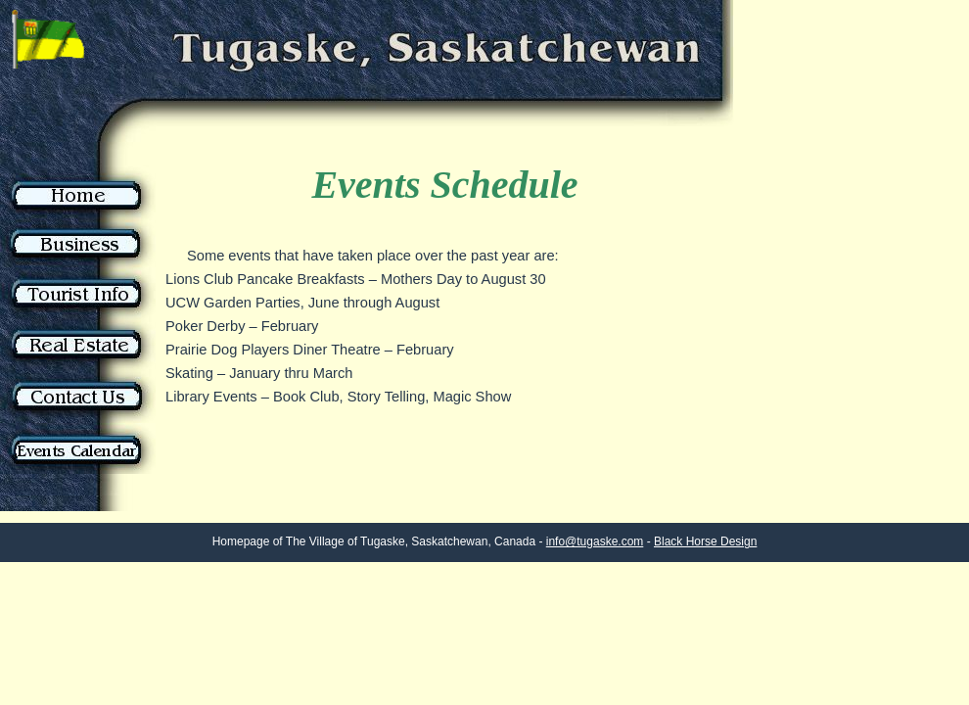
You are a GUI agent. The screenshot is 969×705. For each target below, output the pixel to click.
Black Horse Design (705, 541)
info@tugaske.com (595, 541)
